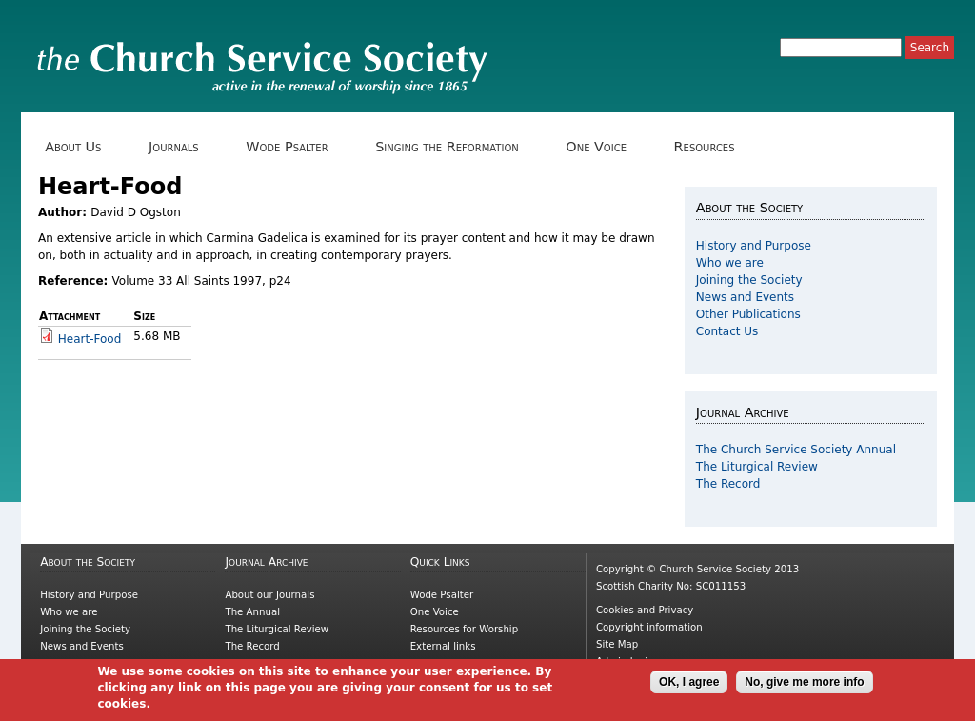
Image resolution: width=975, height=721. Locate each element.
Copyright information (649, 627)
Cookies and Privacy (644, 610)
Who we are (730, 263)
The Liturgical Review (757, 466)
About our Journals (269, 595)
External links (443, 646)
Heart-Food (90, 339)
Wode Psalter (293, 147)
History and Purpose (753, 245)
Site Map (617, 644)
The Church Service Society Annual (796, 449)
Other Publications (748, 314)
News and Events (745, 297)
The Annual (252, 612)
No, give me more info (804, 685)
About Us (80, 147)
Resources (711, 147)
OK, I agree (689, 685)
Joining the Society (749, 280)
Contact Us (727, 331)
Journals (180, 147)
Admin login (625, 661)
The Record (728, 484)
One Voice (603, 147)
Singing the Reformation (453, 147)
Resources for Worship (464, 629)
